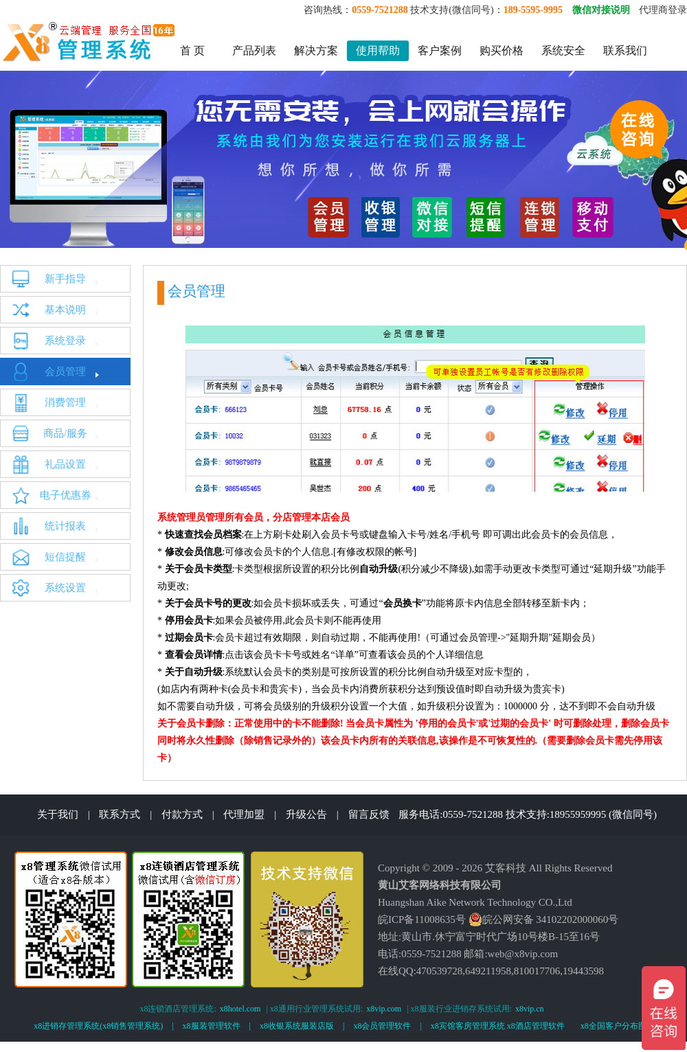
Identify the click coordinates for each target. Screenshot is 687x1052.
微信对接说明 (601, 10)
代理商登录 (663, 10)
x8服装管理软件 (211, 1026)
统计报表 (65, 526)
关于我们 (57, 814)
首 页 (192, 50)
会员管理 (65, 371)
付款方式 (182, 814)
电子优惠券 (65, 495)
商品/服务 (65, 433)
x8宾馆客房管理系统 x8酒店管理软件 (498, 1026)
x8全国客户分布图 (613, 1026)
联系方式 (119, 814)
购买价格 (501, 50)
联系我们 (625, 50)
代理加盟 (243, 814)
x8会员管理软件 (382, 1026)
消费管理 (65, 402)
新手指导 (65, 278)
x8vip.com (383, 1009)
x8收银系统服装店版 (297, 1026)
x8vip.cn (529, 1009)
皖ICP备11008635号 (422, 919)
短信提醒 (65, 556)
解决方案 (316, 50)
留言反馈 (369, 814)
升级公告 (306, 814)
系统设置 (65, 587)
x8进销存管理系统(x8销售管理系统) (98, 1026)
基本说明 (65, 309)
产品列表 (254, 50)
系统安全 (563, 50)
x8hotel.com (240, 1009)
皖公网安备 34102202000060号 (544, 919)
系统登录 (65, 340)
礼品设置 (65, 464)
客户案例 (440, 50)
